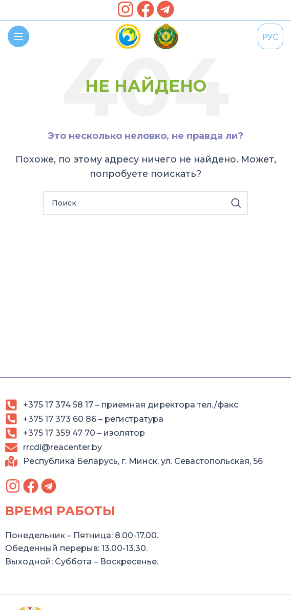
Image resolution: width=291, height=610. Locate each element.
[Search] (145, 203)
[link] (125, 9)
